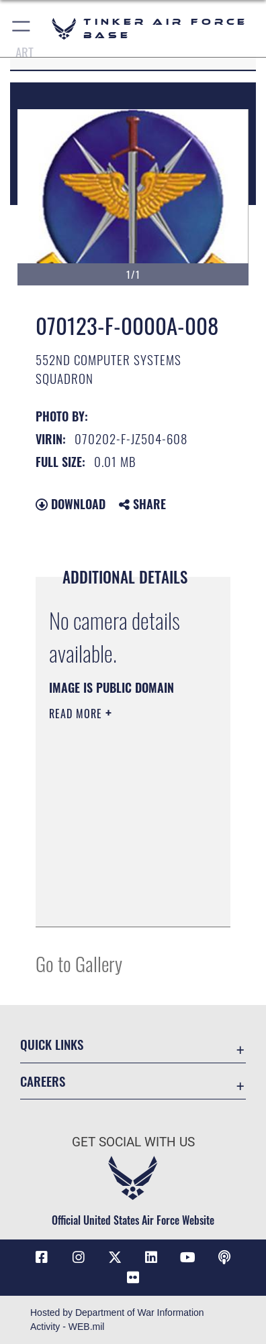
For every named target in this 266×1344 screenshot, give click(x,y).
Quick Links (51, 1044)
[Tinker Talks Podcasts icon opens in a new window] (224, 1258)
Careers (42, 1081)
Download (70, 504)
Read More (77, 713)
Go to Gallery (79, 963)
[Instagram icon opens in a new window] (79, 1258)
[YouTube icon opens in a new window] (187, 1258)
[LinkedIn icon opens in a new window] (151, 1258)
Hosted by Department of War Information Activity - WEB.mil (117, 1319)
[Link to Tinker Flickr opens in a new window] (133, 1278)
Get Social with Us (133, 1142)
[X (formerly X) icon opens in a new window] (115, 1258)
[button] (22, 28)
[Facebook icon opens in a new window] (42, 1258)
